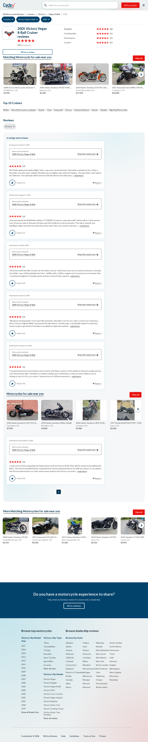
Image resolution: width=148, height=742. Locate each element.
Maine (85, 661)
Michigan (86, 672)
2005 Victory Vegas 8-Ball (55, 154)
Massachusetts (89, 669)
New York (100, 661)
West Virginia (115, 672)
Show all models (51, 718)
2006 (23, 683)
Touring (47, 650)
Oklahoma (100, 676)
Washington (114, 669)
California (70, 657)
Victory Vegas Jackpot (53, 697)
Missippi (86, 680)
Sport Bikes (48, 661)
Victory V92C (49, 690)
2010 (23, 668)
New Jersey (101, 654)
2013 (23, 657)
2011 (23, 664)
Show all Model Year (30, 712)
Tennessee (114, 650)
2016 (23, 649)
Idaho (68, 683)
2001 (23, 701)
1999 (23, 708)
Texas (112, 654)
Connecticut (71, 665)
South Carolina (115, 643)
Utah (111, 657)
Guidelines (74, 736)
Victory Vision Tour (52, 705)
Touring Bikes (49, 646)
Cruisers (7, 19)
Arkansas (70, 654)
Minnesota (87, 676)
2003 (23, 694)
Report (98, 183)
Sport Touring (49, 657)
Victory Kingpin (50, 683)
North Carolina (102, 665)
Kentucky (87, 654)
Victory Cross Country (53, 694)
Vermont (113, 661)
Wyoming (113, 680)
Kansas (86, 650)
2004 (23, 690)
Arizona (69, 650)
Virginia (112, 665)
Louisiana (87, 657)
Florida (68, 676)
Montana (86, 687)
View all (138, 58)
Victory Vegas (50, 679)
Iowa (85, 646)
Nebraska (100, 643)
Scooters (47, 665)
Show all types (50, 669)
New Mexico (101, 657)
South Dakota (115, 646)
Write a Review (74, 606)
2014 (23, 653)
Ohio (98, 672)
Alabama (69, 643)
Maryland (86, 665)
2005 (45, 19)
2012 (23, 660)
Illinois (68, 687)
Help (63, 736)
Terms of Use (89, 736)
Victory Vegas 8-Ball (26, 19)
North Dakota (102, 669)
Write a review (130, 5)
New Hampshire (102, 650)
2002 (23, 697)
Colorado (70, 661)
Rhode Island (101, 687)
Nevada (99, 646)
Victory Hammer (50, 701)
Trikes (46, 643)
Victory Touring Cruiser (54, 708)
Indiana (86, 643)
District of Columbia (74, 672)
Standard (47, 654)
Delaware (70, 669)
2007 (23, 679)
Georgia (69, 680)
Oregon (99, 680)
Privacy (102, 736)
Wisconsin (113, 676)
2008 (23, 675)
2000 (23, 705)
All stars (8, 126)
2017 (23, 646)
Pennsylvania (101, 683)
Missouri (86, 683)
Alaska (68, 646)
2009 (23, 672)
